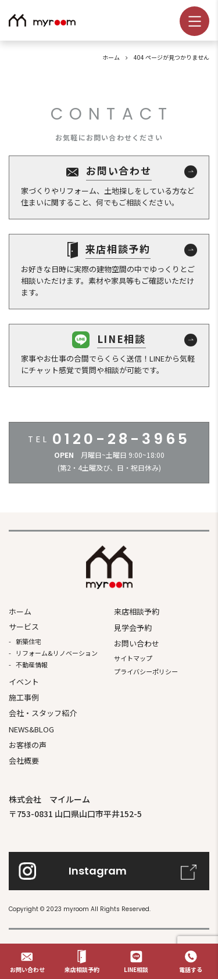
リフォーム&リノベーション (57, 653)
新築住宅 (28, 641)
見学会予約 (133, 627)
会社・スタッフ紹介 (43, 712)
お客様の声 (28, 744)
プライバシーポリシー (146, 671)
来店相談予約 (136, 611)
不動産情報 (32, 664)
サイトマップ (133, 658)
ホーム (20, 611)
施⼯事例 (24, 697)
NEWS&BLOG (31, 729)
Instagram (98, 871)
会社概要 (24, 760)
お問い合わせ (136, 643)
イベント (24, 681)
